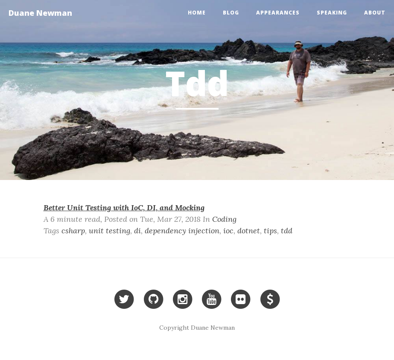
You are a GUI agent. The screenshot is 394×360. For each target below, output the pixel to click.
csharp (73, 230)
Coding (224, 219)
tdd (286, 230)
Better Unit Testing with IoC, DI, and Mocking (124, 207)
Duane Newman (40, 13)
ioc (228, 230)
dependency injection (182, 230)
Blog (231, 12)
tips (270, 230)
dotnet (248, 230)
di (137, 230)
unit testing (109, 230)
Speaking (332, 12)
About (374, 12)
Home (197, 12)
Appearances (278, 12)
